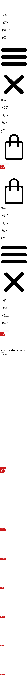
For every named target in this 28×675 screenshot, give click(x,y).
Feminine (4, 101)
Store (3, 31)
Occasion (5, 13)
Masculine (4, 17)
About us (3, 39)
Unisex (4, 23)
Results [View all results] (2, 165)
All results (2, 167)
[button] (14, 70)
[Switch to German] (2, 130)
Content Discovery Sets (6, 29)
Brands (4, 37)
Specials (4, 116)
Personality (5, 109)
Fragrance (5, 15)
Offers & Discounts (5, 124)
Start (2, 9)
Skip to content (2, 0)
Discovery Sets (5, 32)
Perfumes (4, 36)
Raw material (6, 16)
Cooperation (4, 30)
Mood (5, 14)
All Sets (4, 28)
